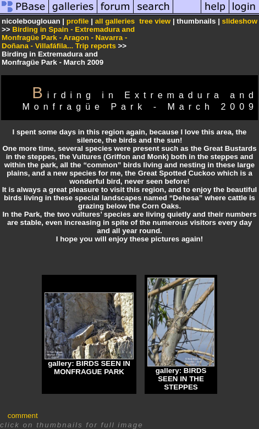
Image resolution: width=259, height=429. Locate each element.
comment (23, 415)
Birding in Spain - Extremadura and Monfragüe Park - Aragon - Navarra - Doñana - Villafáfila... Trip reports (68, 37)
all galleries (115, 21)
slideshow (239, 21)
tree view (154, 21)
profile (78, 21)
